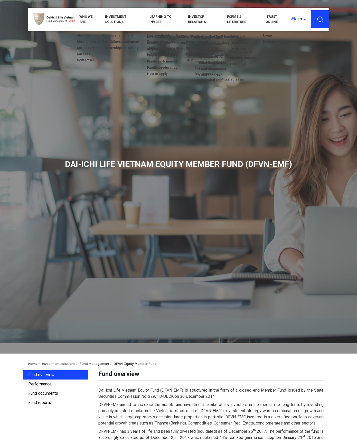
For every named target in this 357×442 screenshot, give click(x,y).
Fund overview (41, 374)
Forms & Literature (236, 19)
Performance (40, 384)
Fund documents (43, 393)
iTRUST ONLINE (272, 19)
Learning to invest (160, 19)
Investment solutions (115, 19)
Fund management (94, 364)
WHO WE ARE (85, 19)
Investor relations (197, 19)
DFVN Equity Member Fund (135, 364)
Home (32, 364)
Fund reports (39, 402)
